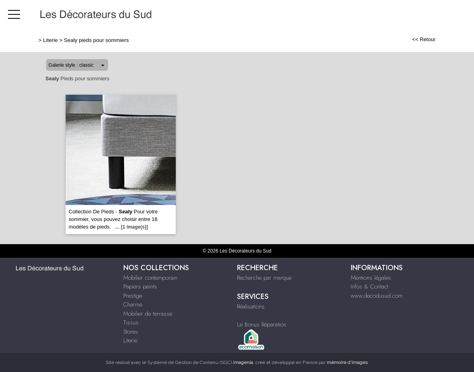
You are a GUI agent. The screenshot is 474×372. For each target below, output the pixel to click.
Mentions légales (371, 277)
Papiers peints (140, 286)
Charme (132, 304)
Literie (50, 40)
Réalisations (251, 306)
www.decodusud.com (377, 295)
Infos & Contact (369, 286)
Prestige (132, 295)
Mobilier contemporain (150, 277)
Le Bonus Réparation (261, 324)
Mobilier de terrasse (147, 313)
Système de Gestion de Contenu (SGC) (200, 362)
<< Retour (424, 39)
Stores (130, 331)
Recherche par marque (264, 277)
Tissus (131, 322)
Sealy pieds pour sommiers (96, 40)
